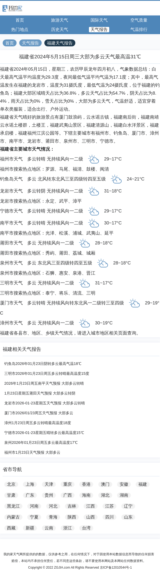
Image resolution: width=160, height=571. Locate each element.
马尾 (63, 169)
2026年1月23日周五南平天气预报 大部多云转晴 (44, 383)
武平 (63, 201)
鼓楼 (90, 169)
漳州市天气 (11, 322)
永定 (49, 201)
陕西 (72, 517)
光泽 (49, 233)
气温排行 (138, 29)
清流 (77, 293)
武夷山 (93, 233)
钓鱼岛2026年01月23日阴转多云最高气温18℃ (42, 363)
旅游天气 (59, 20)
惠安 (63, 273)
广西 (67, 495)
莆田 (63, 253)
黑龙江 (13, 506)
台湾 (86, 528)
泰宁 (49, 293)
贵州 (49, 495)
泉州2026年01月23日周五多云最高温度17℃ (41, 442)
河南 (34, 506)
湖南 (124, 495)
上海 (30, 484)
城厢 (90, 253)
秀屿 (49, 253)
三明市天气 (11, 283)
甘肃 (11, 495)
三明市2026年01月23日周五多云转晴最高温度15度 (46, 373)
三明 (90, 293)
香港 (86, 484)
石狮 (49, 273)
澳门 (105, 484)
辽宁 (128, 506)
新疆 (30, 528)
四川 (109, 517)
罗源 (49, 169)
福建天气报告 (60, 43)
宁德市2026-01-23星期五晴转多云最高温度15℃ (44, 433)
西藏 (11, 528)
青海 (53, 517)
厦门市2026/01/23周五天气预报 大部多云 (38, 413)
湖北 (105, 495)
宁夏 (34, 517)
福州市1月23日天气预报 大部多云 (32, 452)
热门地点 (19, 29)
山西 (90, 517)
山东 (128, 517)
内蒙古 (13, 517)
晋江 (90, 273)
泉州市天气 (11, 263)
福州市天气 (11, 159)
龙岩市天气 (11, 191)
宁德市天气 (11, 211)
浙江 (67, 528)
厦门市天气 (11, 302)
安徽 (124, 484)
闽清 (104, 169)
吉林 (72, 506)
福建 (142, 484)
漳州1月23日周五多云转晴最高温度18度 (37, 423)
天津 (49, 484)
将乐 (63, 293)
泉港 (77, 273)
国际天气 (99, 20)
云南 (49, 528)
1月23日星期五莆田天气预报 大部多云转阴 (39, 393)
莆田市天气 (11, 243)
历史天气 (59, 29)
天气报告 (99, 29)
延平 (109, 233)
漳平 (77, 201)
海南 (86, 495)
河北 (53, 506)
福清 (77, 169)
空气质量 (138, 20)
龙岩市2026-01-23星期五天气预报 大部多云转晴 (44, 403)
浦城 (77, 233)
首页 (19, 20)
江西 (90, 506)
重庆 (67, 484)
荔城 (77, 253)
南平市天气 (11, 223)
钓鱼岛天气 (11, 179)
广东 (30, 495)
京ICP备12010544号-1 (116, 567)
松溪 (63, 233)
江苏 (109, 506)
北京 (11, 484)
